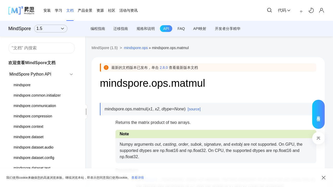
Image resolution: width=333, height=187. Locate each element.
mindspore (22, 85)
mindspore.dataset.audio (33, 147)
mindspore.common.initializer (37, 95)
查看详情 (137, 177)
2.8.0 (164, 67)
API (166, 28)
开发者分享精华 (227, 28)
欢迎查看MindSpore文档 (31, 63)
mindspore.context (28, 126)
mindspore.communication (35, 106)
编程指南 (98, 28)
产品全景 (85, 10)
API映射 (200, 28)
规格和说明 (146, 28)
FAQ (181, 28)
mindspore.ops (136, 48)
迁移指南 (120, 28)
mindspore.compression (33, 116)
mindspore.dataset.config (34, 158)
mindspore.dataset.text (32, 168)
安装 (47, 10)
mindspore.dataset (28, 137)
